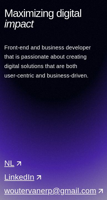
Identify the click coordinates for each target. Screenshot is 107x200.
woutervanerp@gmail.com (50, 190)
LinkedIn (19, 177)
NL (9, 163)
